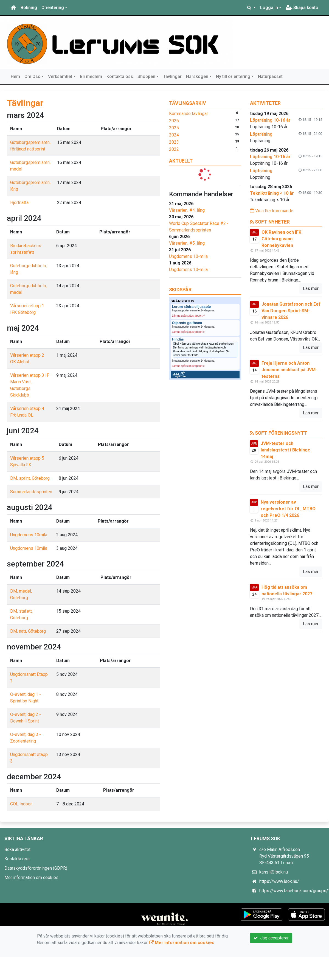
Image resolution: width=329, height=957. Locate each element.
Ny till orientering (233, 76)
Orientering (52, 7)
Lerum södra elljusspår (191, 306)
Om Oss (32, 76)
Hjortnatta (19, 202)
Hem (15, 76)
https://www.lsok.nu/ (279, 881)
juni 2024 (23, 430)
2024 (174, 135)
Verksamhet (60, 76)
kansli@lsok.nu (273, 872)
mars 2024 (25, 115)
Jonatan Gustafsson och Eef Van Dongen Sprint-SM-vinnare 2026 (290, 311)
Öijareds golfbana (187, 323)
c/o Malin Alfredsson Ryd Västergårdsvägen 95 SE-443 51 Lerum (284, 856)
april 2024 (24, 218)
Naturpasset (270, 76)
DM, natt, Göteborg (28, 631)
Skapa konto (302, 7)
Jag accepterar (271, 938)
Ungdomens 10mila (28, 534)
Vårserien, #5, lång (187, 243)
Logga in (269, 7)
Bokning (29, 7)
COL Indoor (21, 804)
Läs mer (311, 288)
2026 (174, 120)
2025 (174, 127)
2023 (174, 142)
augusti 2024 (29, 507)
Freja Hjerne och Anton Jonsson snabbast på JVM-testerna (289, 370)
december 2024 (34, 776)
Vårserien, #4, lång (187, 210)
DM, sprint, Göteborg (30, 478)
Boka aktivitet (17, 849)
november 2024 (34, 646)
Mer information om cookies (31, 877)
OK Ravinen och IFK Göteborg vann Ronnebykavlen (281, 239)
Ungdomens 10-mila (188, 256)
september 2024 (35, 563)
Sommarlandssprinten (31, 491)
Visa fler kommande (271, 210)
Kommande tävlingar (188, 113)
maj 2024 (23, 328)
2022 (174, 149)
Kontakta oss (119, 76)
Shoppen (146, 76)
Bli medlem (91, 76)
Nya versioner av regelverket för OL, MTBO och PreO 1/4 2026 (288, 509)
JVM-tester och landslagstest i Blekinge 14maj (285, 450)
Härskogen (197, 76)
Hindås (178, 339)
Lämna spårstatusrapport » (188, 315)
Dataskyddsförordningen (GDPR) (35, 868)
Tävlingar (172, 76)
